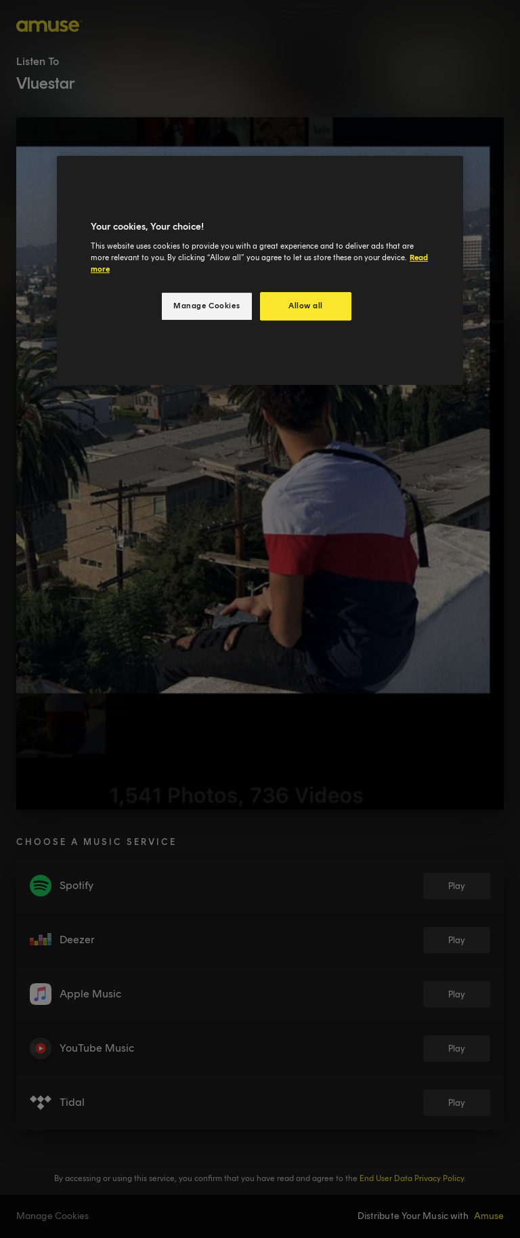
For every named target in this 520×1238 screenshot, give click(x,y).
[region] (260, 270)
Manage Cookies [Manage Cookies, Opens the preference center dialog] (206, 305)
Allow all (305, 305)
